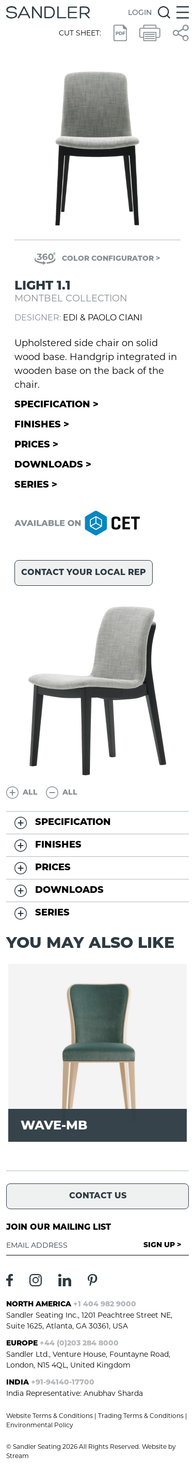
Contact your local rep (83, 573)
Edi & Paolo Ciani (102, 317)
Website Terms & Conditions (49, 1416)
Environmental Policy (39, 1425)
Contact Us (97, 1196)
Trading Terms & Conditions (141, 1416)
